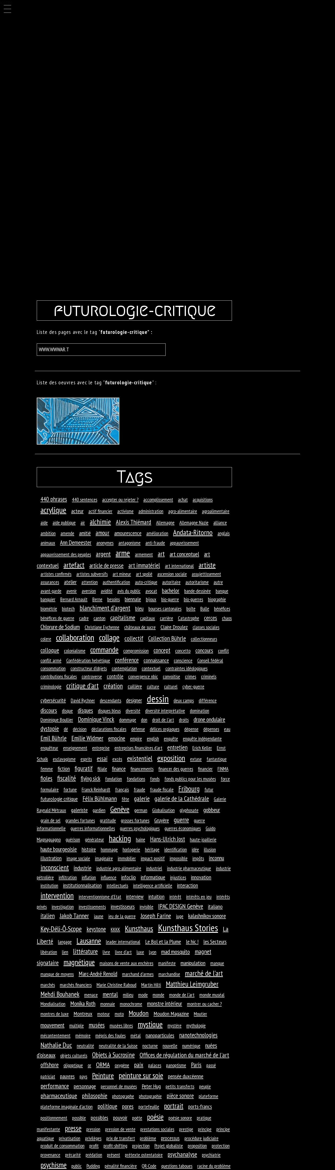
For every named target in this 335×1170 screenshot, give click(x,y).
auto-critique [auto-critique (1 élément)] (146, 582)
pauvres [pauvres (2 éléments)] (67, 1076)
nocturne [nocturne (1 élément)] (150, 1045)
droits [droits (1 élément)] (184, 719)
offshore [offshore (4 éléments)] (49, 1065)
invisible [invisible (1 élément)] (146, 906)
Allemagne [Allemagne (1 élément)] (165, 522)
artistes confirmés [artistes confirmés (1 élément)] (55, 574)
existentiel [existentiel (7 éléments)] (139, 758)
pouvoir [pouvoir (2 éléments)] (120, 1117)
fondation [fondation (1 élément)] (113, 778)
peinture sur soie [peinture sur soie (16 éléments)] (141, 1075)
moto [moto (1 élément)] (119, 1013)
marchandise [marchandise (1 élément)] (169, 974)
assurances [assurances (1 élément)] (49, 582)
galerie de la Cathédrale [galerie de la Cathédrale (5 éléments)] (181, 798)
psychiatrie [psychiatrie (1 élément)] (211, 1154)
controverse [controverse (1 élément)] (92, 676)
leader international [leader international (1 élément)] (123, 941)
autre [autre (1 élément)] (218, 582)
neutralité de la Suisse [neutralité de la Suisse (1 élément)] (118, 1045)
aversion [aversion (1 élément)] (89, 591)
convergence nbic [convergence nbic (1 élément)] (143, 676)
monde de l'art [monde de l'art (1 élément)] (181, 994)
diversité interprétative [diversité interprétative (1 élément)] (165, 710)
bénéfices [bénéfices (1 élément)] (222, 608)
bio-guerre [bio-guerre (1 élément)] (170, 599)
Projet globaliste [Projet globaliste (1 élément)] (168, 1145)
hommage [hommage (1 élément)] (109, 849)
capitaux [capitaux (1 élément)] (147, 618)
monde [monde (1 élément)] (158, 994)
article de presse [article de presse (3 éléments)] (106, 565)
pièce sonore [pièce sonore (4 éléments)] (180, 1096)
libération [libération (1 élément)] (48, 952)
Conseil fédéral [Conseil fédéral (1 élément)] (210, 660)
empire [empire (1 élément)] (136, 738)
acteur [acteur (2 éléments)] (77, 511)
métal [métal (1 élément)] (136, 1035)
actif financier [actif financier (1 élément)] (100, 511)
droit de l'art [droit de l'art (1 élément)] (163, 719)
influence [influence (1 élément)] (108, 877)
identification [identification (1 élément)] (175, 849)
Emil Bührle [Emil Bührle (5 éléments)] (53, 738)
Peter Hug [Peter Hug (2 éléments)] (151, 1086)
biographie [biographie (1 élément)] (217, 599)
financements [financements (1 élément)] (142, 768)
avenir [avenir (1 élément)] (71, 591)
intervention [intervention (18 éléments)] (57, 895)
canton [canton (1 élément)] (99, 618)
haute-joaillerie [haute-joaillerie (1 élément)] (203, 839)
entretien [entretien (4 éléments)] (177, 747)
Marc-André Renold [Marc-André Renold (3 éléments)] (98, 973)
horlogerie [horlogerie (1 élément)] (131, 849)
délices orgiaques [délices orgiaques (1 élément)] (164, 729)
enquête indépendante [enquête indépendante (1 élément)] (202, 738)
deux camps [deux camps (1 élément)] (184, 700)
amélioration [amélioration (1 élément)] (157, 533)
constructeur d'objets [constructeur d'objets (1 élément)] (88, 668)
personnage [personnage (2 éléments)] (85, 1086)
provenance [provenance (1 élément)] (50, 1154)
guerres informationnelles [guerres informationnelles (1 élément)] (92, 828)
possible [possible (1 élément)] (79, 1117)
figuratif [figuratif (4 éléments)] (84, 768)
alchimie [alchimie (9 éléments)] (100, 521)
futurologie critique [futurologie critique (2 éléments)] (59, 798)
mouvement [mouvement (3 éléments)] (52, 1025)
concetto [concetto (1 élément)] (183, 650)
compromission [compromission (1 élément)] (136, 650)
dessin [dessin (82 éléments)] (158, 698)
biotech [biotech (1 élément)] (68, 608)
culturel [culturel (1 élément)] (171, 686)
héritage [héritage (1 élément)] (152, 849)
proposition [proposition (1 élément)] (197, 1145)
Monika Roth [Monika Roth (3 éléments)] (82, 1003)
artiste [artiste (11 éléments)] (207, 565)
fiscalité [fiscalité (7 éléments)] (66, 778)
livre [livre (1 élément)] (106, 952)
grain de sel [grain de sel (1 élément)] (50, 820)
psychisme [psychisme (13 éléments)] (53, 1165)
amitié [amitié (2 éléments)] (85, 533)
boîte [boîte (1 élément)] (190, 608)
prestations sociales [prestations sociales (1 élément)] (157, 1129)
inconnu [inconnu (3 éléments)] (216, 858)
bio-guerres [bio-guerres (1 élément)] (193, 599)
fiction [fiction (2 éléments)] (64, 768)
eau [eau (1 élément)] (227, 729)
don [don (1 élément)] (144, 719)
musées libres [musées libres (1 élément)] (121, 1025)
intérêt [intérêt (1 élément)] (175, 896)
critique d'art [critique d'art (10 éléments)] (82, 685)
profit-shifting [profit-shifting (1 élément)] (115, 1145)
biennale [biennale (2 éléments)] (133, 599)
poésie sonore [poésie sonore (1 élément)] (180, 1117)
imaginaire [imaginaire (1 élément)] (104, 858)
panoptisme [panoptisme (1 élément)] (176, 1065)
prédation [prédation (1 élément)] (94, 1154)
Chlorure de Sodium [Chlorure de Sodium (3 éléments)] (60, 627)
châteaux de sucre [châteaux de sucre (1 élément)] (140, 627)
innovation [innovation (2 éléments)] (201, 877)
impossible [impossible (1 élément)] (179, 858)
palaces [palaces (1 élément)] (154, 1065)
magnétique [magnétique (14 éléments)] (79, 962)
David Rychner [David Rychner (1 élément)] (83, 700)
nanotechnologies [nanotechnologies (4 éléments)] (198, 1035)
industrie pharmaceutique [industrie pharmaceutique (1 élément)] (189, 868)
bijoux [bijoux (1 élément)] (151, 599)
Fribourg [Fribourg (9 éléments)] (189, 788)
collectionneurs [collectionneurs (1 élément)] (204, 638)
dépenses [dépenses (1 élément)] (211, 729)
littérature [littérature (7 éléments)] (85, 951)
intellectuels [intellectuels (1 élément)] (117, 885)
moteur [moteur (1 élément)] (103, 1013)
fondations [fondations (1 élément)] (136, 778)
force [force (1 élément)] (225, 778)
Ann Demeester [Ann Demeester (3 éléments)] (75, 542)
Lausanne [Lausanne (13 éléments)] (89, 941)
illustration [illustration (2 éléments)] (51, 858)
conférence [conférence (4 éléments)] (127, 660)
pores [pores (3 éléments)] (128, 1106)
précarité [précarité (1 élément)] (73, 1154)
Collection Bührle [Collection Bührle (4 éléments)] (167, 638)
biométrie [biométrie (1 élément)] (48, 608)
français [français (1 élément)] (122, 789)
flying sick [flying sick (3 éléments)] (90, 778)
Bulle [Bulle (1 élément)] (204, 608)
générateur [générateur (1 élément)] (94, 839)
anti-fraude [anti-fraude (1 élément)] (155, 542)
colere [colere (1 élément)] (45, 638)
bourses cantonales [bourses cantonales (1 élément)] (164, 608)
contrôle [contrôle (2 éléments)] (115, 676)
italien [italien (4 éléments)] (47, 916)
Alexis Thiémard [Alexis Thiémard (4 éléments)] (133, 522)
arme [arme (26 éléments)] (123, 553)
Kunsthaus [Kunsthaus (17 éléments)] (139, 928)
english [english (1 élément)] (153, 738)
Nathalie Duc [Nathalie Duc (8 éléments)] (56, 1044)
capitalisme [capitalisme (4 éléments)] (122, 618)
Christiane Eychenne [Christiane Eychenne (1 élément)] (102, 627)
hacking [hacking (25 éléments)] (120, 838)
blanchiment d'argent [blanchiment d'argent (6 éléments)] (105, 608)
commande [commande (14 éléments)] (104, 650)
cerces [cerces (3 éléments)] (210, 618)
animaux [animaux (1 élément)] (47, 542)
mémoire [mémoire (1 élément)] (82, 1035)
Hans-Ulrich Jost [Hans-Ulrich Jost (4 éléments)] (167, 839)
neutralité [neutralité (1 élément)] (85, 1045)
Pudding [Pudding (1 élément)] (93, 1166)
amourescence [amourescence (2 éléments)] (127, 533)
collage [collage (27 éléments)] (109, 637)
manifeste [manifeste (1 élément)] (167, 963)
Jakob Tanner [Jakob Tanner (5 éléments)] (74, 915)
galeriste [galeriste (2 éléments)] (79, 810)
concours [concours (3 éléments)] (204, 650)
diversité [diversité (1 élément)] (133, 710)
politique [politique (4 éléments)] (107, 1106)
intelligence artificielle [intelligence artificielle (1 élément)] (152, 885)
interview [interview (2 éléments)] (135, 896)
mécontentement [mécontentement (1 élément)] (55, 1035)
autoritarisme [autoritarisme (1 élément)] (197, 582)
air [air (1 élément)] (82, 522)
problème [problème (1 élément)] (148, 1138)
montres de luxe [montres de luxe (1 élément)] (54, 1013)
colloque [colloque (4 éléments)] (49, 650)
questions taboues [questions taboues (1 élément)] (176, 1166)
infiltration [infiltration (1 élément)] (68, 877)
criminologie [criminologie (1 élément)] (50, 686)
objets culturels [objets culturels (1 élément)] (73, 1055)
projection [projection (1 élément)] (141, 1145)
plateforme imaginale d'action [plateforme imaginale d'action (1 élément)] (66, 1106)
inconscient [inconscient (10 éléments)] (54, 867)
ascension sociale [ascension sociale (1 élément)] (172, 574)
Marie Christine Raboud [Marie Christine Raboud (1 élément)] (116, 984)
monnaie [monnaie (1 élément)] (107, 1003)
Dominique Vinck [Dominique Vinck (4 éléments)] (96, 719)
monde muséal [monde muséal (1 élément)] (211, 994)
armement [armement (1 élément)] (144, 554)
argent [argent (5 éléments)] (103, 554)
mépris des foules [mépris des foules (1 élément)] (110, 1035)
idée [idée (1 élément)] (195, 849)
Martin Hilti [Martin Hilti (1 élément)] (151, 984)
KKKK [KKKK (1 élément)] (115, 929)
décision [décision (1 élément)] (80, 729)
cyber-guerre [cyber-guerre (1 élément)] (193, 686)
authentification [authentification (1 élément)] (116, 582)
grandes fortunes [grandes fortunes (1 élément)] (80, 820)
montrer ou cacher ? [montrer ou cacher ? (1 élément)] (204, 1003)
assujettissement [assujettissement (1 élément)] (206, 574)
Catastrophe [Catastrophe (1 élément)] (188, 618)
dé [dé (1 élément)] (66, 729)
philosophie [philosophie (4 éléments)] (94, 1096)
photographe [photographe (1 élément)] (123, 1096)
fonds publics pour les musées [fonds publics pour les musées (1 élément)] (190, 778)
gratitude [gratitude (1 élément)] (108, 820)
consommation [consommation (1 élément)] (53, 668)
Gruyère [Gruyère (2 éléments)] (161, 820)
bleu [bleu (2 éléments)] (139, 608)
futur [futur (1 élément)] (208, 789)
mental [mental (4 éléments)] (110, 994)
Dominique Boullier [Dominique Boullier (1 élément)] (56, 719)
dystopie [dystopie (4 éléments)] (49, 728)
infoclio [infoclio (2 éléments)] (128, 877)
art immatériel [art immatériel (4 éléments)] (144, 565)
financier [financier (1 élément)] (205, 768)
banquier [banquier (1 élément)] (47, 599)
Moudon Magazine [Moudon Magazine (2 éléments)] (171, 1013)
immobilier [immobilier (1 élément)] (127, 858)
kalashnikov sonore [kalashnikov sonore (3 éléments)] (207, 916)
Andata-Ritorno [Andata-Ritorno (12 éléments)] (193, 532)
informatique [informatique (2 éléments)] (153, 877)
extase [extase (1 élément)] (196, 759)
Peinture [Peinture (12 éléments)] (103, 1075)
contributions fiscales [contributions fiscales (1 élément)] (58, 676)
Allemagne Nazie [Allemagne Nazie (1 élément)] (193, 522)
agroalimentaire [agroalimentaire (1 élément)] (215, 511)
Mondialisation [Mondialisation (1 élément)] (52, 1003)
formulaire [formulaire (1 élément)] (49, 789)
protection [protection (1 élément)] (221, 1145)
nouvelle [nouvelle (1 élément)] (170, 1045)
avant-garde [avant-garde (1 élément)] (50, 591)
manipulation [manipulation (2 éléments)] (193, 963)
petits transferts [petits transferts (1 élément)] (180, 1086)
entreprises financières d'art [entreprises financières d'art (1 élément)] (138, 748)
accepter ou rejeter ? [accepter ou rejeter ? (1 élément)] (120, 499)
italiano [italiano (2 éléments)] (215, 906)
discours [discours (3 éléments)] (48, 710)
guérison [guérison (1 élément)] (73, 839)
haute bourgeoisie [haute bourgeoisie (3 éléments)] (58, 849)
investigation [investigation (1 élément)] (63, 906)
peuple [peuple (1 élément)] (205, 1086)
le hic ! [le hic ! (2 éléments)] (192, 941)
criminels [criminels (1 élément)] (208, 676)
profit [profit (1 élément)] (94, 1145)
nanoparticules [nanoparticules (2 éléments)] (160, 1035)
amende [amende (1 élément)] (67, 533)
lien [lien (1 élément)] (65, 952)
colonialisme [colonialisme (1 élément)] (74, 650)
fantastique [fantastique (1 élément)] (217, 759)
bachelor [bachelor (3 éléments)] (170, 590)
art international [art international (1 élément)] (179, 565)
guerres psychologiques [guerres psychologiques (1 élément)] (140, 828)
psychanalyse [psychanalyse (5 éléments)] (182, 1154)
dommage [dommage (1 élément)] (127, 719)
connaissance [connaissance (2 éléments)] (156, 660)
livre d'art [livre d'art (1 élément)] (123, 952)
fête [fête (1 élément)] (125, 799)
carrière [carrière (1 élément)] (166, 618)
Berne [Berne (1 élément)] (97, 599)
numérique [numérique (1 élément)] (191, 1045)
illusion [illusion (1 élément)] (210, 849)
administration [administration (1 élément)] (150, 511)
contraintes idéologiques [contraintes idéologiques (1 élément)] (186, 668)
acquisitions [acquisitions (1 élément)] (203, 499)
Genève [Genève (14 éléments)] (119, 809)
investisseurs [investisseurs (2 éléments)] (123, 906)
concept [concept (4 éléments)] (162, 650)
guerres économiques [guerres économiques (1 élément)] (182, 828)
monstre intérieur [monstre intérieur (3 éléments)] (164, 1003)
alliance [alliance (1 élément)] (220, 522)
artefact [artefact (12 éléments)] (74, 565)
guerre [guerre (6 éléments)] (181, 819)
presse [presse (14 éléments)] (73, 1128)
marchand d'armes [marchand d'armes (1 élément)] (138, 974)
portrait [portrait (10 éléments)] (173, 1105)
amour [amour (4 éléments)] (102, 533)
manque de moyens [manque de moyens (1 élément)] (57, 974)
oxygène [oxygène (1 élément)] (122, 1065)
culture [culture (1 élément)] (153, 686)
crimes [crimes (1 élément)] (190, 676)
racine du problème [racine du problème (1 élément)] (214, 1166)
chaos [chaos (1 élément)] (227, 618)
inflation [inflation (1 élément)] (89, 877)
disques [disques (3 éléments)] (85, 710)
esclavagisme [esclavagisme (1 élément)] (64, 759)
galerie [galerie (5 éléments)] (142, 798)
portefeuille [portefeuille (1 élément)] (148, 1106)
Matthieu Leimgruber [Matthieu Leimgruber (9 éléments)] (192, 983)
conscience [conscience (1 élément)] (183, 660)
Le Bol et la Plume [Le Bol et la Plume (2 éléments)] (163, 941)
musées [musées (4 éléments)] (97, 1025)
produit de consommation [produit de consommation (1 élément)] (62, 1145)
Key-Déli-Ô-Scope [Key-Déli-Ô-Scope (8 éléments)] (61, 928)
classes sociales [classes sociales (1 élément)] (206, 627)
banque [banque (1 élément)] (222, 591)
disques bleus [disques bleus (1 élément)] (109, 710)
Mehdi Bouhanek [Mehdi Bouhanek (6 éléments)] (59, 994)
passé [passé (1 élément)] (211, 1065)
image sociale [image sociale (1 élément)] (78, 858)
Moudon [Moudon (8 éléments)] (139, 1013)
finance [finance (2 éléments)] (119, 768)
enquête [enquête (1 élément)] (171, 738)
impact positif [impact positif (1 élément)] (153, 858)
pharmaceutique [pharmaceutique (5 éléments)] (58, 1095)
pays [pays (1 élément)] (83, 1076)
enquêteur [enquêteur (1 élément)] (49, 748)
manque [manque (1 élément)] (217, 963)
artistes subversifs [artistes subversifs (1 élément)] (92, 574)
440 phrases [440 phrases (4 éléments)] (53, 499)
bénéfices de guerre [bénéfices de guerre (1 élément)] (57, 618)
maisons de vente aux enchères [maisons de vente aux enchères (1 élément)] (126, 963)
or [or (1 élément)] (89, 1065)
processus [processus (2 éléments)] (170, 1138)
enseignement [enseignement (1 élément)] (75, 748)
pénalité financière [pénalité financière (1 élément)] (121, 1166)
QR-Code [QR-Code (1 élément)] (149, 1166)
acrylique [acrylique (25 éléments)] (53, 510)
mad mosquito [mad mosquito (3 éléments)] (175, 951)
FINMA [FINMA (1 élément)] (223, 768)
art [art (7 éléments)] (161, 553)
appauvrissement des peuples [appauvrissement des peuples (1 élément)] (65, 554)
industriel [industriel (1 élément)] (154, 868)
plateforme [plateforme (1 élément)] (208, 1096)
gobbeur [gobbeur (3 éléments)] (211, 810)
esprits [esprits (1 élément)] (86, 759)
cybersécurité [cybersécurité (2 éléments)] (53, 700)
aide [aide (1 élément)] (44, 522)
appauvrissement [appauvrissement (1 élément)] (184, 542)
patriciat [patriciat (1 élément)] (47, 1076)
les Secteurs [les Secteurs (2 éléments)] (215, 941)
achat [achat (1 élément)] (183, 499)
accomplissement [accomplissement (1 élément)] (158, 499)
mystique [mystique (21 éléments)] (150, 1024)
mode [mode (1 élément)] (143, 994)
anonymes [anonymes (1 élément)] (105, 542)
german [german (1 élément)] (140, 810)
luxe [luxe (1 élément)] (140, 952)
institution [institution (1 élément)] (49, 885)
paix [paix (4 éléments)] (138, 1065)
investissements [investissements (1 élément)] (92, 906)
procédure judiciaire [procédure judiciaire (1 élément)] (201, 1138)
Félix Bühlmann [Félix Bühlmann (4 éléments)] (100, 798)
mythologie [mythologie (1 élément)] (196, 1025)
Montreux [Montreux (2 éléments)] (83, 1013)
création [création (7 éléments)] (113, 685)
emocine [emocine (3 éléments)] (116, 738)
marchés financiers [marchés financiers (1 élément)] (76, 984)
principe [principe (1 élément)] (204, 1129)
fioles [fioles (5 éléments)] (46, 778)
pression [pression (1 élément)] (93, 1129)
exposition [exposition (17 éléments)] (171, 758)
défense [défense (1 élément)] (138, 729)
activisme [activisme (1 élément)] (125, 511)
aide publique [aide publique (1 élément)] (64, 522)
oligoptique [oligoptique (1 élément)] (73, 1065)
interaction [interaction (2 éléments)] (187, 885)
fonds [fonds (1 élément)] (155, 778)
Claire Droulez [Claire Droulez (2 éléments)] (174, 627)
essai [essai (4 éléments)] (102, 758)
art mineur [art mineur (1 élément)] (122, 574)
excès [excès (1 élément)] (117, 759)
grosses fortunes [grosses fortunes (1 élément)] (135, 820)
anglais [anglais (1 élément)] (224, 533)
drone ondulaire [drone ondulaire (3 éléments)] (209, 719)
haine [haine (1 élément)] (140, 839)
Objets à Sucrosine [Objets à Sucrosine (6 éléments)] (113, 1054)
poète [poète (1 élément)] (137, 1117)
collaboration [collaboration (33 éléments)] (75, 637)
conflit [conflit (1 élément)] (223, 650)
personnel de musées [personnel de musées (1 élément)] (119, 1086)
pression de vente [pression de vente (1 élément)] (120, 1129)
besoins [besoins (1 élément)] (113, 599)
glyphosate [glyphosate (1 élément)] (189, 810)
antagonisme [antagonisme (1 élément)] (129, 542)
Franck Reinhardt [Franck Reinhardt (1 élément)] (96, 789)
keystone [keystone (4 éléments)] (96, 929)
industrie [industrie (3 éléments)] (82, 868)
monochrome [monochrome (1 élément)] (131, 1003)
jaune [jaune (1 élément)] (98, 916)
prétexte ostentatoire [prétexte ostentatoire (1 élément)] (144, 1154)
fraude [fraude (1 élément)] (139, 789)
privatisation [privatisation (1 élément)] (69, 1138)
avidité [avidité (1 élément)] (106, 591)
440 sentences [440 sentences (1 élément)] (84, 499)
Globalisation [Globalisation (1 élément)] (163, 810)
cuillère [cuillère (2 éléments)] (135, 686)
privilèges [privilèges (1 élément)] (93, 1138)
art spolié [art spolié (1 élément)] (144, 574)
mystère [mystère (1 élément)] (174, 1025)
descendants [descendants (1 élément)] (110, 700)
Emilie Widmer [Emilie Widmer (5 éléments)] (87, 738)
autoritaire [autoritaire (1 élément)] (171, 582)
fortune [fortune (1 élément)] (70, 789)
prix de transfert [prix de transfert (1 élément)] (120, 1138)
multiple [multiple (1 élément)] (76, 1025)
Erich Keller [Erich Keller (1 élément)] (202, 748)
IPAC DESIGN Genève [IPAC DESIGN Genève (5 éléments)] (180, 906)
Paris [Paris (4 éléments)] (196, 1065)
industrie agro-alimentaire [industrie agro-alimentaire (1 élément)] (118, 868)
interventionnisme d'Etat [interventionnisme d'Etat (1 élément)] (100, 896)
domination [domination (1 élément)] (199, 710)
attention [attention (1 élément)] (89, 582)
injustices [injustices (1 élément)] (178, 877)
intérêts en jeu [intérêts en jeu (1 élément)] (198, 896)
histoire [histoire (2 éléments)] (89, 849)
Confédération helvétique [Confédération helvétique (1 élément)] (88, 660)
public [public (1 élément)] (76, 1166)
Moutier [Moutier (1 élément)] (200, 1013)
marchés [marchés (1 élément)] (47, 984)
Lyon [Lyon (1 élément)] (152, 952)
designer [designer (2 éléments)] (134, 700)
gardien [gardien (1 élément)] (99, 810)
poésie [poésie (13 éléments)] (155, 1117)
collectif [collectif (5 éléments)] (133, 638)
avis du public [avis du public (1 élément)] (129, 591)
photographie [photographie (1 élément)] (150, 1096)
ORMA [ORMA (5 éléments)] (103, 1064)
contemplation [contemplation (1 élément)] (124, 668)
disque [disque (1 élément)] (67, 710)
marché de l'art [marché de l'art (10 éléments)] (204, 973)
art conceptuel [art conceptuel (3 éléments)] (184, 554)
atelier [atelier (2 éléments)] (70, 581)
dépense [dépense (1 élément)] (191, 729)
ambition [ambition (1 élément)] (48, 533)
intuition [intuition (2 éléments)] (156, 896)
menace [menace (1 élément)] (91, 994)
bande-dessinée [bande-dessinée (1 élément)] (197, 591)
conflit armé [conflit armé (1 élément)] (50, 660)
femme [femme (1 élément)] (46, 768)
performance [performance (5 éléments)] (54, 1086)
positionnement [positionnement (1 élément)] (53, 1117)
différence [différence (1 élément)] (208, 700)
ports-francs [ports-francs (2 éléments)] (200, 1106)
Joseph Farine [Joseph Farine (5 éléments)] (156, 915)
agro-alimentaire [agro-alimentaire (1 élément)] (182, 511)
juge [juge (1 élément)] (179, 916)
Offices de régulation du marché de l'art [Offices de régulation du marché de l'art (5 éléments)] (184, 1055)
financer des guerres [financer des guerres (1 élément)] (175, 768)
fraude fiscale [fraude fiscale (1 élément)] (162, 789)
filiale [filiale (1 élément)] (102, 768)
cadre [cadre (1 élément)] (84, 618)
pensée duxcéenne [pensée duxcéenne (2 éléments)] (185, 1076)
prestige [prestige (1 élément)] (186, 1129)
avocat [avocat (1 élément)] (151, 591)
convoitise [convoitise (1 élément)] (171, 676)
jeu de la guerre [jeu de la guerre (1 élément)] (122, 916)
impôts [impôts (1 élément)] (198, 858)
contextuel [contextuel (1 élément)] (151, 668)
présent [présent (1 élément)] (113, 1154)
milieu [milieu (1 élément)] (128, 994)
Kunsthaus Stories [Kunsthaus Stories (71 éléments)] (188, 927)
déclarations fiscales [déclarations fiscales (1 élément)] (108, 729)
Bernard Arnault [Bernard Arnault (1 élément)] (73, 599)
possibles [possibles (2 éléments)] (99, 1117)
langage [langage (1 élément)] (65, 941)
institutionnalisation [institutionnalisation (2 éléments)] (82, 885)
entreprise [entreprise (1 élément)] (101, 748)
